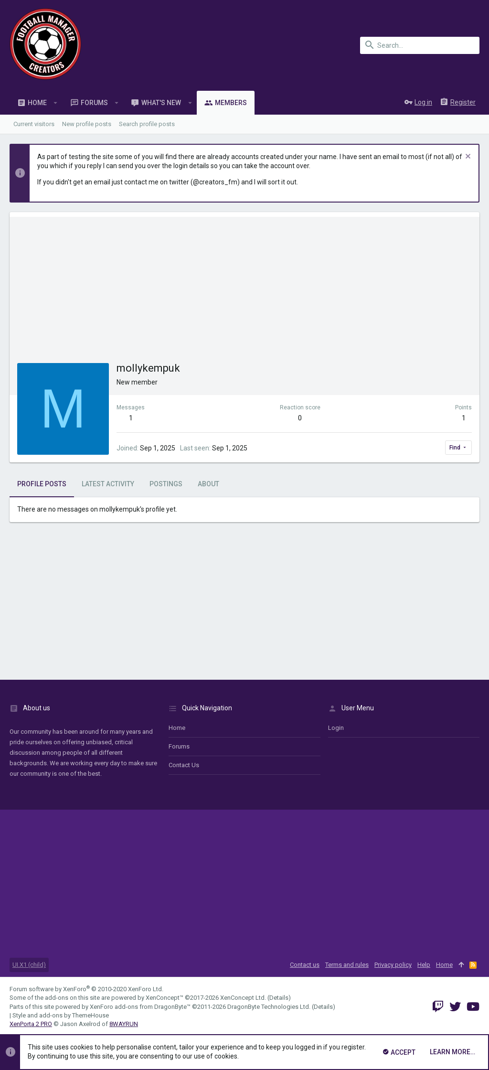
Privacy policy (393, 964)
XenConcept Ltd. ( (244, 997)
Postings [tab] (165, 484)
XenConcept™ (164, 997)
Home (177, 727)
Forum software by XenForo (86, 989)
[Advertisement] (244, 284)
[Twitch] (438, 1007)
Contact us (184, 765)
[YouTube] (473, 1007)
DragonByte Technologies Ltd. (268, 1006)
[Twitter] (455, 1007)
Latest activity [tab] (108, 484)
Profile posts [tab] (41, 484)
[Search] (419, 45)
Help (423, 964)
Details (278, 997)
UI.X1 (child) (29, 964)
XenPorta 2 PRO (31, 1023)
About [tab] (208, 484)
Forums (179, 746)
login (336, 727)
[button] (56, 102)
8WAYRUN (123, 1023)
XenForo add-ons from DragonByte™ (140, 1006)
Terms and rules (347, 964)
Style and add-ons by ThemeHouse (60, 1015)
